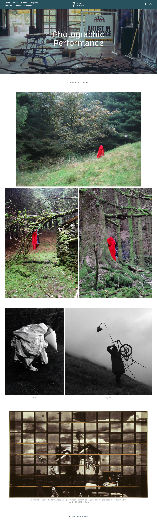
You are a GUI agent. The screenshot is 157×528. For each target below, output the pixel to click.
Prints (24, 3)
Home (7, 3)
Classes (18, 6)
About (15, 3)
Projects (8, 6)
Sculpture (34, 3)
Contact (28, 6)
